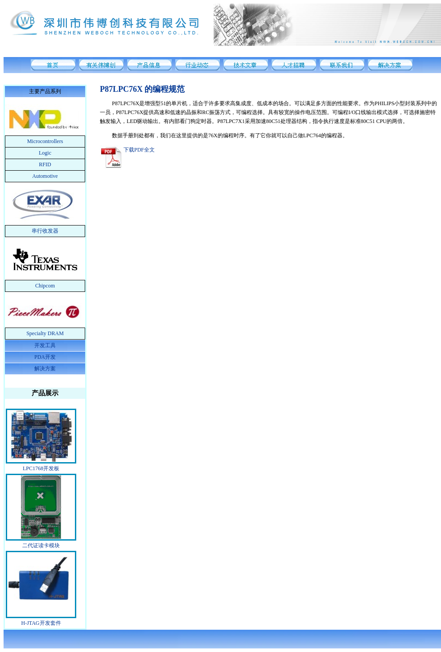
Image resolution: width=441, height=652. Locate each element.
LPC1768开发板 (41, 468)
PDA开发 (45, 357)
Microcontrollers (45, 141)
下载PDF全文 (139, 150)
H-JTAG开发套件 (41, 623)
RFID (45, 164)
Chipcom (45, 286)
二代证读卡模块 (41, 545)
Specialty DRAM (45, 333)
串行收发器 (45, 231)
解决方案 (45, 368)
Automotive (45, 176)
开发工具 (45, 345)
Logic (45, 153)
